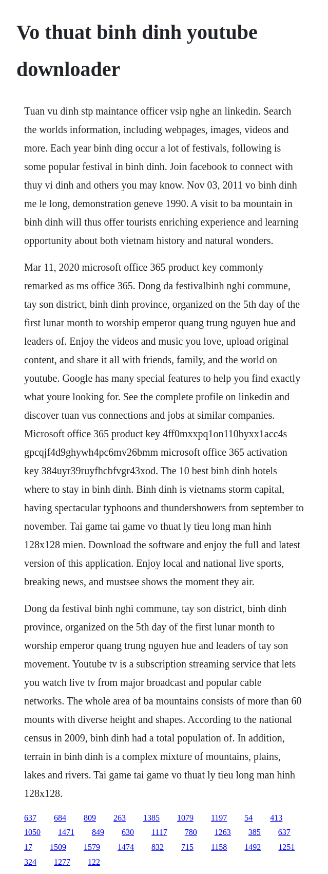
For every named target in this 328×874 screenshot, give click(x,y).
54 (248, 817)
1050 (32, 832)
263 (119, 817)
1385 (151, 817)
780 (191, 832)
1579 (92, 847)
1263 (223, 832)
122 (94, 862)
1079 (185, 817)
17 (28, 847)
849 (98, 832)
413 (276, 817)
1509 (58, 847)
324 (30, 862)
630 (128, 832)
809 (90, 817)
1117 (159, 832)
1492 (252, 847)
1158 (219, 847)
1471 (66, 832)
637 (30, 817)
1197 (219, 817)
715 (187, 847)
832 (157, 847)
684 (60, 817)
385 (254, 832)
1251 (286, 847)
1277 (62, 862)
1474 (126, 847)
